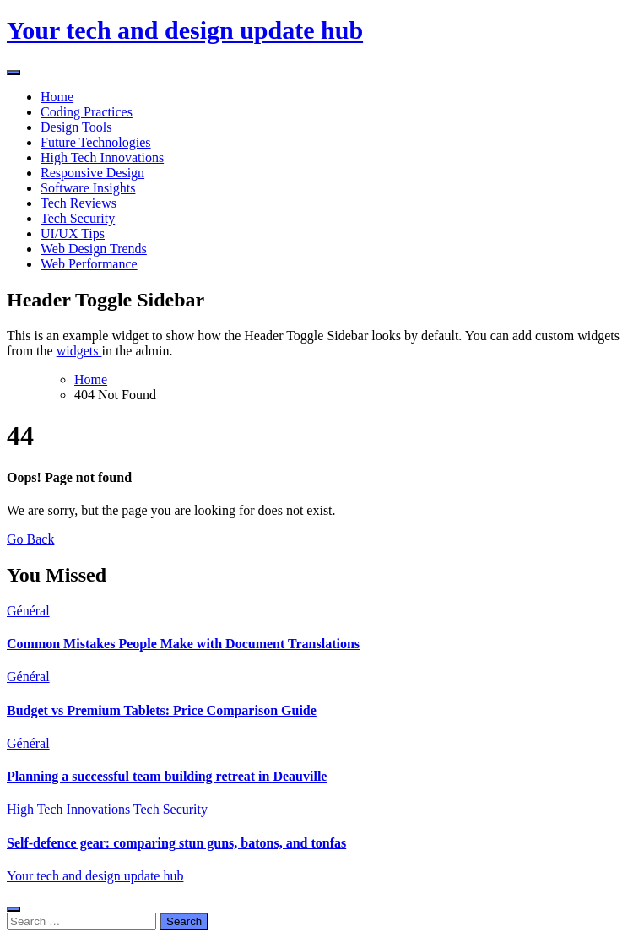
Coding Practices (87, 112)
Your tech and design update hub (185, 30)
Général (28, 611)
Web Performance (89, 264)
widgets (79, 351)
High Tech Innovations (102, 157)
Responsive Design (92, 172)
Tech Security (78, 218)
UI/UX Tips (73, 233)
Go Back (30, 539)
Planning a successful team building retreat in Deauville (167, 776)
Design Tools (76, 127)
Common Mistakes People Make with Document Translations (183, 643)
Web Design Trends (94, 248)
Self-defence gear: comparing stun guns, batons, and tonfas (176, 843)
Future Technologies (96, 142)
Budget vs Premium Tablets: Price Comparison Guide (162, 710)
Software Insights (88, 188)
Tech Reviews (78, 203)
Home (57, 96)
